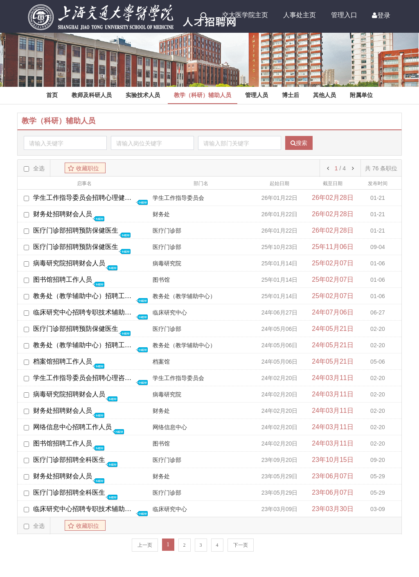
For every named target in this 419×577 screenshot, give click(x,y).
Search (204, 15)
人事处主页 (299, 14)
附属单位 (361, 95)
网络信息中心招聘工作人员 (72, 426)
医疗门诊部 (167, 231)
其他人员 (324, 95)
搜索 (299, 143)
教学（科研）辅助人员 (202, 95)
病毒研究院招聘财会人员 (69, 263)
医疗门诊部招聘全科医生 (69, 459)
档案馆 (161, 362)
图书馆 (161, 280)
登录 (381, 15)
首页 (52, 95)
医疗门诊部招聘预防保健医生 (75, 230)
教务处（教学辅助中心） (184, 296)
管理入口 (344, 14)
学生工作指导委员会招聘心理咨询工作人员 (84, 377)
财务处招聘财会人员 (62, 213)
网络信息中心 (170, 427)
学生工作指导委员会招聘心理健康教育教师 (84, 197)
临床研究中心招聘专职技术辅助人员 (84, 312)
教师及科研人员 (92, 95)
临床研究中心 (170, 313)
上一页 (144, 545)
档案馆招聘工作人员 (62, 361)
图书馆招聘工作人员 (62, 279)
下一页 (240, 545)
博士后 (290, 95)
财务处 (161, 214)
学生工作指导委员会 (178, 198)
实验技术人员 (143, 95)
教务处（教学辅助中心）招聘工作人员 (84, 295)
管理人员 (256, 95)
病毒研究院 (167, 263)
